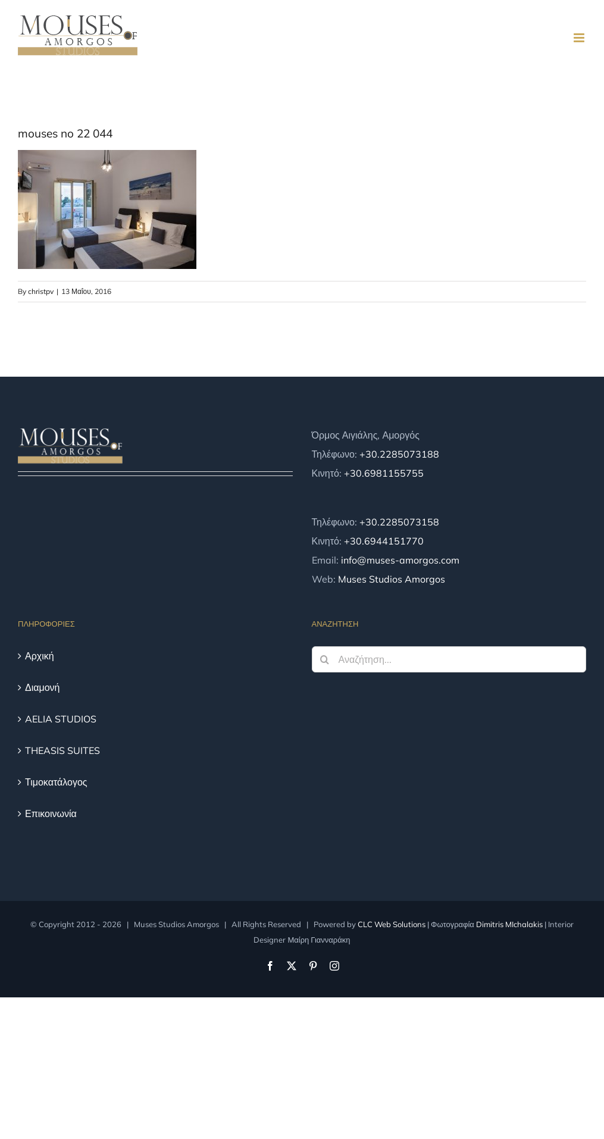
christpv (41, 291)
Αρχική (39, 656)
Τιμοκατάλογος (56, 782)
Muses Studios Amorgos (391, 579)
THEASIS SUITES (62, 750)
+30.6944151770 (384, 541)
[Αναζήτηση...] (449, 659)
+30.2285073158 (399, 522)
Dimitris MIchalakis (509, 924)
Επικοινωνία (51, 813)
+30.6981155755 (384, 473)
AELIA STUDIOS (60, 719)
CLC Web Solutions (391, 924)
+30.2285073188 (399, 454)
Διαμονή (42, 687)
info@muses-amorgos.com (400, 560)
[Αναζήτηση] (325, 659)
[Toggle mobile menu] (580, 38)
